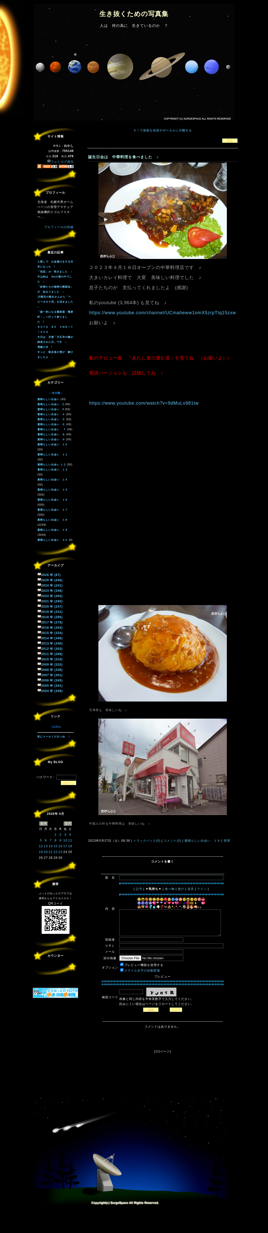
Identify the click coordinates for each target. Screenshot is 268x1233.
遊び (181, 889)
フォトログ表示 (60, 162)
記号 (139, 889)
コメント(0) (172, 840)
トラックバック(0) (147, 840)
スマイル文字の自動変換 (142, 970)
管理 (227, 840)
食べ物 (170, 889)
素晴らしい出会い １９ (202, 840)
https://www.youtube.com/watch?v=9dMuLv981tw (144, 403)
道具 (190, 889)
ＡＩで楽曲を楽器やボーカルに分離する (162, 130)
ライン (202, 889)
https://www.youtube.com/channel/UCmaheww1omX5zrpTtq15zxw (162, 312)
